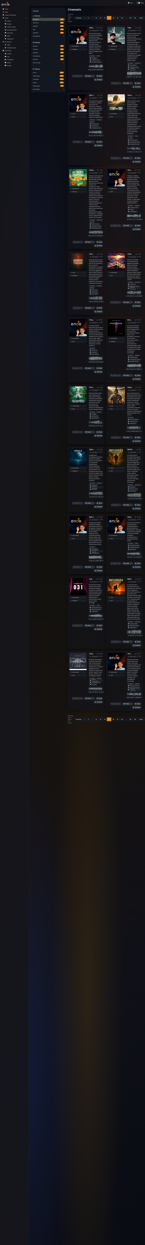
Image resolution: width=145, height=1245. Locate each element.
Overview (36, 11)
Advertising (48, 76)
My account (7, 42)
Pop (48, 29)
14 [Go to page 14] (96, 18)
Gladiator (131, 387)
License (8, 54)
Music (5, 18)
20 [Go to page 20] (122, 18)
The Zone (131, 654)
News (5, 12)
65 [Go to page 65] (130, 18)
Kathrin (92, 28)
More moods (36, 63)
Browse (8, 24)
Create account (10, 48)
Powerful (48, 49)
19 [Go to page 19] (117, 18)
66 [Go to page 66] (135, 18)
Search (8, 21)
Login (7, 45)
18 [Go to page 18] (113, 18)
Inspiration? (9, 39)
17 (109, 18)
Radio (7, 36)
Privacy (8, 65)
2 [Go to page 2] (88, 18)
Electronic (48, 23)
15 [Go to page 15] (100, 18)
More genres (36, 36)
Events (48, 82)
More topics (36, 89)
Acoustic (130, 138)
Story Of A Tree (133, 95)
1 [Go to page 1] (84, 18)
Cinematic (48, 19)
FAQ (7, 57)
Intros (48, 72)
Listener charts (10, 27)
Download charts (11, 30)
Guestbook (9, 59)
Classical (48, 33)
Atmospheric (48, 56)
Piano (98, 56)
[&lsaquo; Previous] (78, 18)
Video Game (48, 86)
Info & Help (6, 50)
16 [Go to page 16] (104, 18)
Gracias (130, 517)
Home (5, 9)
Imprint (8, 62)
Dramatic (48, 53)
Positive (48, 46)
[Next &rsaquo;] (141, 18)
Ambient (48, 26)
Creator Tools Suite (9, 15)
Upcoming (9, 33)
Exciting (48, 59)
